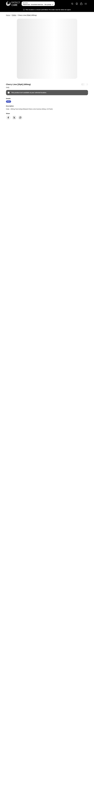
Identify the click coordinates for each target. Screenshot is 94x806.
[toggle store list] (38, 3)
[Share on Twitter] (14, 117)
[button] (7, 87)
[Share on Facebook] (8, 117)
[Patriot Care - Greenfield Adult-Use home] (13, 3)
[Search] (72, 3)
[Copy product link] (20, 117)
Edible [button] (14, 15)
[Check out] (81, 3)
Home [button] (8, 15)
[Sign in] (77, 3)
